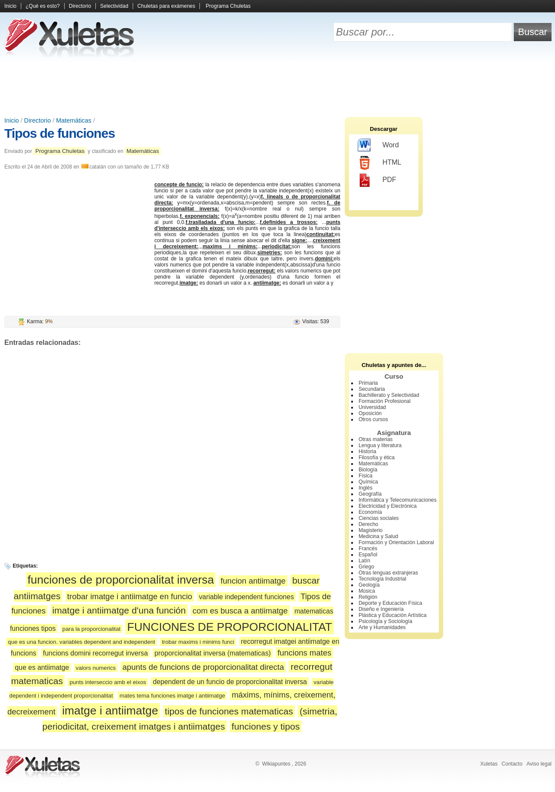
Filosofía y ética (377, 457)
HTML (380, 163)
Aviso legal (539, 764)
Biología (368, 470)
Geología (369, 585)
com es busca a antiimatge (240, 610)
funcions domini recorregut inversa (95, 653)
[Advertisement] (277, 86)
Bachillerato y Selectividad (389, 395)
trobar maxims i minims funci (198, 642)
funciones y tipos (266, 726)
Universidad (372, 407)
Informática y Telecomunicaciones (398, 500)
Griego (366, 567)
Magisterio (370, 530)
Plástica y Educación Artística (393, 615)
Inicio (10, 6)
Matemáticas (73, 120)
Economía (370, 512)
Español (368, 555)
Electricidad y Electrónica (388, 506)
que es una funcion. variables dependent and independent (81, 642)
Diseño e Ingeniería (381, 609)
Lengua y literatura (380, 445)
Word (378, 146)
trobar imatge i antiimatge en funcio (129, 596)
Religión (368, 597)
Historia (367, 451)
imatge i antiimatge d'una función (119, 610)
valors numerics (96, 668)
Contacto (512, 764)
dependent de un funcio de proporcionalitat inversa (230, 681)
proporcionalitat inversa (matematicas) (212, 653)
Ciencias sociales (379, 518)
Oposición (370, 413)
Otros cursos (373, 419)
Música (367, 591)
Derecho (368, 524)
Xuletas (488, 764)
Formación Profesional (385, 401)
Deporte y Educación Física (390, 603)
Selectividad (114, 6)
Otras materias (376, 439)
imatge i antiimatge (110, 710)
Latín (364, 561)
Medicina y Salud (378, 536)
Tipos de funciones (59, 133)
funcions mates (304, 652)
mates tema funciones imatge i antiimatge (172, 695)
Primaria (368, 383)
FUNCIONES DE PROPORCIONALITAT (229, 626)
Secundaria (372, 389)
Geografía (370, 494)
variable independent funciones (246, 596)
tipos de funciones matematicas (229, 711)
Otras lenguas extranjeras (388, 573)
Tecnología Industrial (382, 579)
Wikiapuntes (276, 764)
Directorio (80, 6)
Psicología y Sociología (385, 621)
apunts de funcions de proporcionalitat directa (203, 667)
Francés (368, 548)
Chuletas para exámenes (166, 6)
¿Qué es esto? (43, 6)
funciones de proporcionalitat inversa (121, 579)
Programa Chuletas (228, 6)
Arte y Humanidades (382, 627)
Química (368, 482)
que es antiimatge (42, 667)
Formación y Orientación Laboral (396, 542)
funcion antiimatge (253, 580)
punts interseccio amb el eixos (107, 682)
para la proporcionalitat (91, 629)
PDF (377, 180)
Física (365, 476)
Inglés (365, 488)
